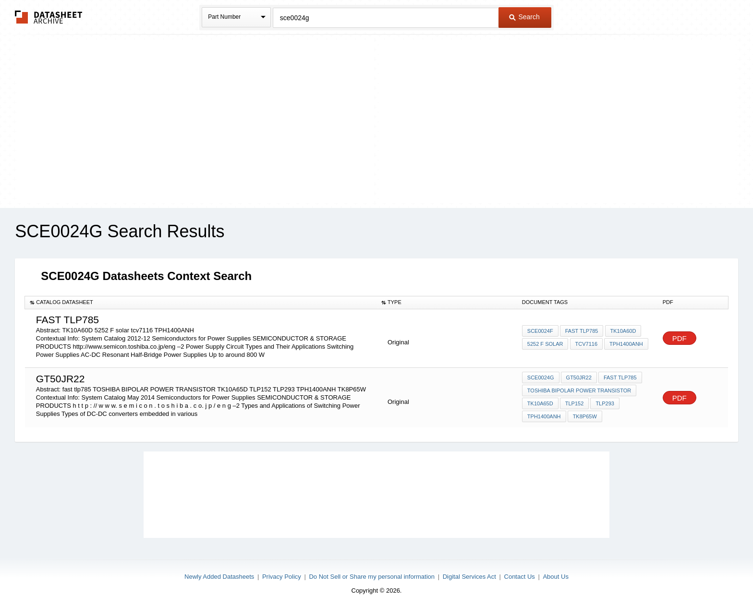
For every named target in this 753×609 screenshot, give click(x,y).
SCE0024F (540, 331)
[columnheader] (200, 302)
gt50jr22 (579, 377)
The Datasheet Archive (49, 17)
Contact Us (519, 576)
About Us (555, 576)
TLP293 (604, 403)
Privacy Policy (281, 576)
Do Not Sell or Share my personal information (372, 576)
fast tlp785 (581, 331)
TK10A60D (623, 331)
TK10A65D (540, 403)
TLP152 (574, 403)
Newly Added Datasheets (219, 576)
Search (524, 17)
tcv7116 (586, 344)
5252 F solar (545, 344)
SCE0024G (540, 377)
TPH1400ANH (626, 344)
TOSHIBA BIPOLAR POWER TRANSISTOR (579, 390)
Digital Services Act (469, 576)
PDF (679, 338)
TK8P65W (585, 416)
